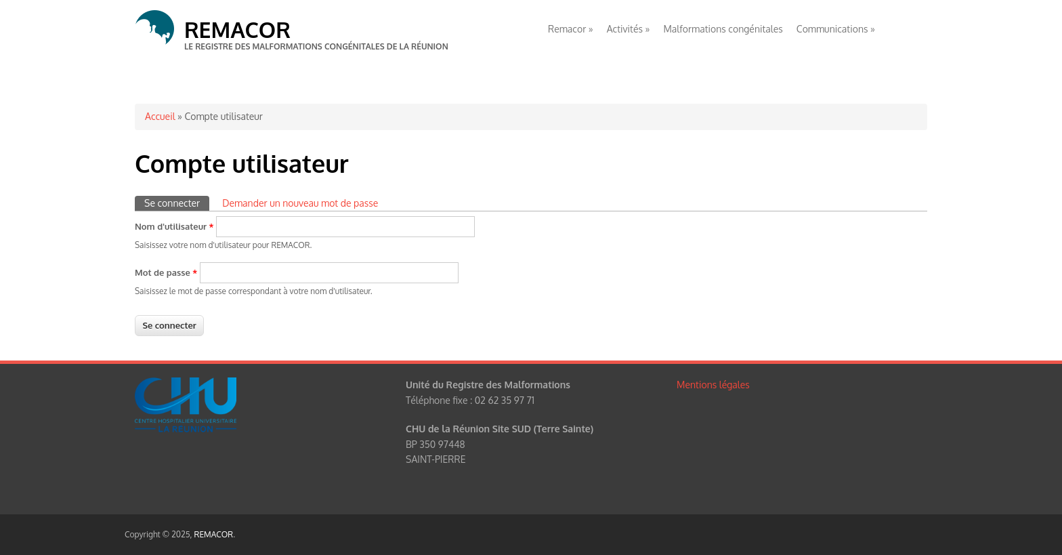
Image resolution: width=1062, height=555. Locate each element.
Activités (628, 29)
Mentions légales (713, 384)
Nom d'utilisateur (174, 226)
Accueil (160, 116)
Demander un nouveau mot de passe (300, 203)
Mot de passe (166, 272)
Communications (835, 29)
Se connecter (176, 202)
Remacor (570, 29)
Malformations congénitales (722, 29)
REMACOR (237, 29)
